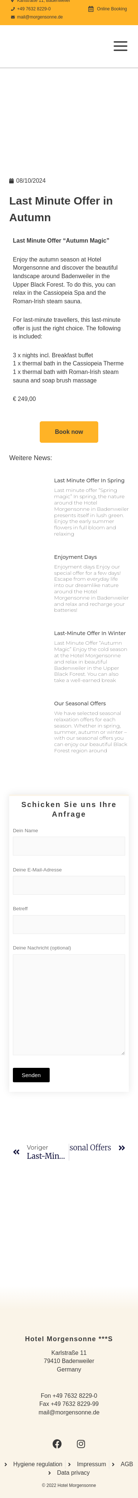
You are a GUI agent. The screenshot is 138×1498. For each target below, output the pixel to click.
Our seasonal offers (80, 703)
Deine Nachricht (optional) (69, 1003)
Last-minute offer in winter (90, 633)
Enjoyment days (75, 557)
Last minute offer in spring (89, 480)
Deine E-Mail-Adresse (69, 882)
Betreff (69, 921)
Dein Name (69, 843)
